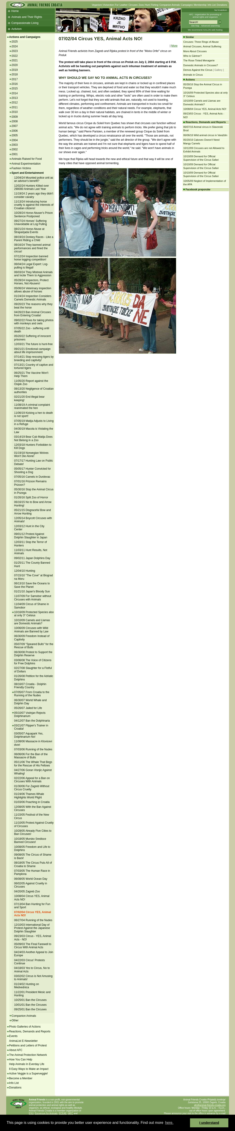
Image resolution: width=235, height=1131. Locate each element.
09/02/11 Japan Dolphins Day (32, 558)
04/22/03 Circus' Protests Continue (29, 962)
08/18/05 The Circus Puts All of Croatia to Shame (33, 864)
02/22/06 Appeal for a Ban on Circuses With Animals (32, 780)
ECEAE (63, 1113)
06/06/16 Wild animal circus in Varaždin (205, 135)
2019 (15, 69)
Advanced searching (210, 26)
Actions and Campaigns (25, 37)
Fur (116, 5)
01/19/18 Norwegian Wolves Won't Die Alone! (31, 454)
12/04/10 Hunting (24, 570)
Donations (222, 5)
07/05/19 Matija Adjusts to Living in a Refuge (34, 422)
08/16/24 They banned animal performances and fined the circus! (32, 248)
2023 (15, 51)
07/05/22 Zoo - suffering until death (31, 330)
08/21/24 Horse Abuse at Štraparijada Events (29, 230)
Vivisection (108, 5)
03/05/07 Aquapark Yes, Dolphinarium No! (28, 735)
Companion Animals (169, 5)
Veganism (97, 5)
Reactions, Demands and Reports (29, 1031)
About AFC (15, 1050)
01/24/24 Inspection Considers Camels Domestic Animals (32, 297)
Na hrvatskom (220, 10)
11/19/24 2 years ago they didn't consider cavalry (33, 195)
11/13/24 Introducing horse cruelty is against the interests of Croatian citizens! (33, 205)
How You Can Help (20, 1059)
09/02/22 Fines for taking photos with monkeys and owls (33, 322)
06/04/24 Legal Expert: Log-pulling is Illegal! (31, 266)
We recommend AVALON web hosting (205, 30)
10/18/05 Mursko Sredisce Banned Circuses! (30, 840)
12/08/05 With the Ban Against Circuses (32, 808)
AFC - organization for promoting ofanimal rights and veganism (205, 15)
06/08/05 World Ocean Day (31, 878)
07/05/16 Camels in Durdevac (32, 476)
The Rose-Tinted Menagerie (199, 60)
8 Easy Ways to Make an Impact (29, 1069)
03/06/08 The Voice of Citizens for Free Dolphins (33, 662)
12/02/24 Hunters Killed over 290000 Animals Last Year (31, 187)
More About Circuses (195, 51)
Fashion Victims (21, 168)
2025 (15, 41)
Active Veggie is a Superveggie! (28, 1073)
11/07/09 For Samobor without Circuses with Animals (32, 597)
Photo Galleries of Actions (25, 1026)
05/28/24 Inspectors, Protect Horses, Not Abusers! (31, 282)
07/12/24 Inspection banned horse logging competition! (31, 258)
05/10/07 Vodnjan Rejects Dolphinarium (30, 714)
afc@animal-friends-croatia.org (210, 1105)
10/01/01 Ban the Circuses (30, 1004)
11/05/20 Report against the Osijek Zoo (31, 382)
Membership (200, 5)
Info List (211, 5)
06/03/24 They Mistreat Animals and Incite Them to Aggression (33, 274)
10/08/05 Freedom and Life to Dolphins (32, 848)
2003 (15, 144)
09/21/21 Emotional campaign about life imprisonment (32, 350)
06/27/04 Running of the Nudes (33, 920)
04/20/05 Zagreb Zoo (27, 891)
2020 (15, 65)
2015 (15, 88)
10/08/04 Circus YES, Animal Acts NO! (205, 109)
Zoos (141, 5)
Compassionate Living (25, 23)
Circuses (133, 5)
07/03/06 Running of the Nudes (33, 749)
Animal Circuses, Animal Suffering (202, 46)
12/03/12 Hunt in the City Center (29, 528)
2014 (15, 93)
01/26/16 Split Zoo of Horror (31, 497)
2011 (15, 107)
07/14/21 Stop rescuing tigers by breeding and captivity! (34, 358)
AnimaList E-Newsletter (23, 1040)
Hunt (147, 5)
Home (15, 11)
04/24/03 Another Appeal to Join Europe (33, 954)
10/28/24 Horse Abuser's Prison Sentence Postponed (33, 214)
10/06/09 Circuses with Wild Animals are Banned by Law (31, 629)
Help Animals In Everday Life (26, 1064)
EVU (31, 1113)
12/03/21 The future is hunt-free (33, 344)
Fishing (154, 5)
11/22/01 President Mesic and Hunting (32, 994)
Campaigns (187, 5)
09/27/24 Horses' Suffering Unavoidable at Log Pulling (30, 222)
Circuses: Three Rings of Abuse (201, 41)
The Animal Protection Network (28, 1055)
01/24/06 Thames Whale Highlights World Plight (29, 795)
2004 (15, 140)
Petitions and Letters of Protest (28, 1045)
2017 (15, 79)
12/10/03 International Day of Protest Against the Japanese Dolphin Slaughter (32, 928)
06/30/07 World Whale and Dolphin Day (30, 702)
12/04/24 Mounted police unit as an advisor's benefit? (33, 179)
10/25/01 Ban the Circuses (30, 1000)
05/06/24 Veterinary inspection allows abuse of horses (32, 290)
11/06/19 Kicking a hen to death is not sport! (33, 414)
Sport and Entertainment (28, 172)
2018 (15, 74)
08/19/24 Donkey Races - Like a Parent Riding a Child (33, 238)
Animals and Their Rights (26, 17)
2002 (15, 149)
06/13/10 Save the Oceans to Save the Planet (32, 585)
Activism (16, 29)
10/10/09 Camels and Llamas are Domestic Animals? (32, 622)
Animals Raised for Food (27, 158)
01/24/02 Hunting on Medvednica (26, 985)
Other (15, 1020)
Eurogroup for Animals (46, 1113)
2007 (15, 126)
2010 (15, 112)
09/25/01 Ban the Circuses (30, 1009)
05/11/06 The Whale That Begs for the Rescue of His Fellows (33, 763)
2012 (15, 102)
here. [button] (169, 1123)
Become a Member (20, 1078)
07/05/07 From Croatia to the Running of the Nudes (31, 694)
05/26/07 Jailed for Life (28, 708)
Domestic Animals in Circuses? (200, 65)
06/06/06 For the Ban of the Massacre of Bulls (31, 756)
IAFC (70, 1113)
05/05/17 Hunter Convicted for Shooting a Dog (32, 470)
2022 (15, 55)
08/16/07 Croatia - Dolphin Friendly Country (30, 686)
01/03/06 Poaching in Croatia (32, 802)
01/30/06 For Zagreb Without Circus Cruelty (31, 788)
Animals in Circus (193, 74)
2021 (15, 60)
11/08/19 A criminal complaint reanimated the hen (32, 406)
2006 (15, 130)
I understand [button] (209, 1123)
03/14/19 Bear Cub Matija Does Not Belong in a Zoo (33, 438)
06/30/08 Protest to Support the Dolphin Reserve (33, 654)
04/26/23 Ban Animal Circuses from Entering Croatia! (32, 314)
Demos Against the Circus (198, 70)
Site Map (195, 26)
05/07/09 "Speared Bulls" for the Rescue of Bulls (33, 646)
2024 (15, 46)
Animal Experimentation (26, 163)
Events (13, 1036)
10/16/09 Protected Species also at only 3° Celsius (34, 614)
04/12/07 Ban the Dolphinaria (32, 720)
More (174, 45)
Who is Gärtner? (192, 55)
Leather (123, 5)
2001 (15, 154)
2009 (15, 116)
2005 (15, 135)
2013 (15, 98)
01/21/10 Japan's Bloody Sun (32, 591)
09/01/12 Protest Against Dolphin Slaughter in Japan (30, 535)
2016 (15, 84)
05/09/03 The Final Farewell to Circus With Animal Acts (32, 945)
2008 (15, 121)
